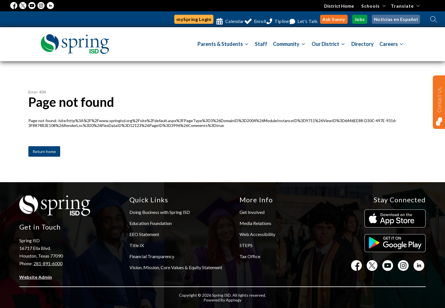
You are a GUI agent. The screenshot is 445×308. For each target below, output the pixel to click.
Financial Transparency (151, 256)
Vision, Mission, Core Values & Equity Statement (175, 267)
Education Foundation (150, 223)
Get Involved (252, 212)
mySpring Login (168, 19)
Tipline (272, 19)
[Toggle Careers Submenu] (401, 44)
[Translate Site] (405, 5)
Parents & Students (220, 44)
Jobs (359, 19)
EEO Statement (144, 234)
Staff (261, 44)
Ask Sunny (333, 19)
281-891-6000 (47, 263)
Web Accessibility (257, 234)
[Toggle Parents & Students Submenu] (246, 44)
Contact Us (439, 99)
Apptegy (234, 300)
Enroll (244, 19)
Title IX (136, 245)
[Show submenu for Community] (286, 44)
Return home (44, 151)
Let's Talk (304, 19)
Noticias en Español (396, 19)
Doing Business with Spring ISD (159, 212)
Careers (388, 44)
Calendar (212, 19)
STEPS (246, 245)
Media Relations (255, 223)
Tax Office (250, 256)
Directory (362, 44)
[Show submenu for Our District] (325, 44)
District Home (339, 6)
